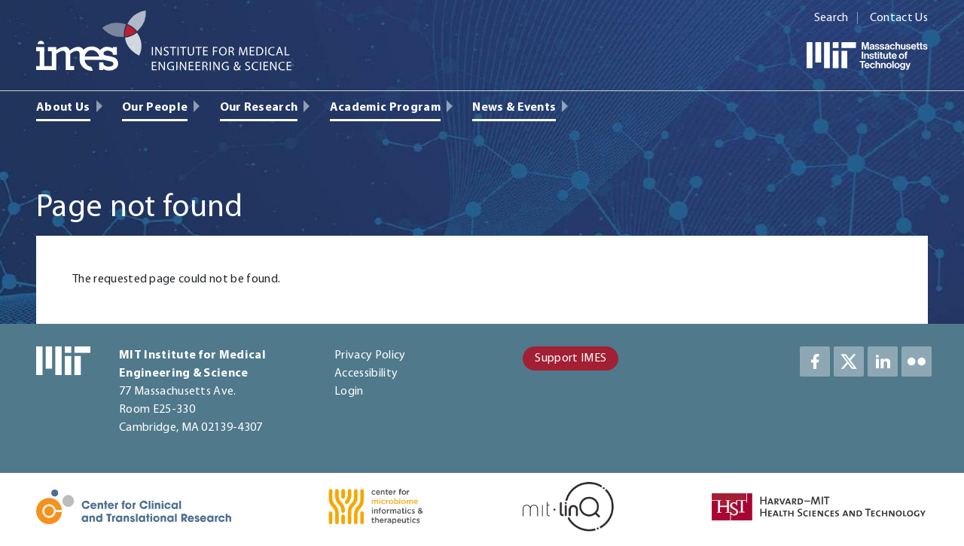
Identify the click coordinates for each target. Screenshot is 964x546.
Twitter (849, 361)
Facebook (815, 361)
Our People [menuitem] (155, 108)
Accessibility (366, 374)
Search (831, 18)
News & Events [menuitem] (514, 108)
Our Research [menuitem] (259, 108)
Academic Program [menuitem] (385, 108)
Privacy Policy (369, 355)
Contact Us (899, 18)
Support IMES (570, 358)
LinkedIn (883, 361)
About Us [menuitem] (63, 108)
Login (349, 392)
